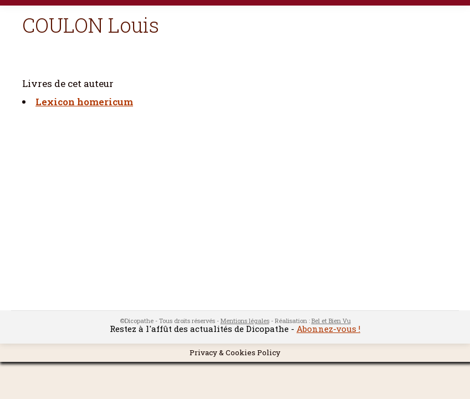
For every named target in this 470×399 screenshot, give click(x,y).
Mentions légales (245, 320)
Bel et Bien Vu (331, 320)
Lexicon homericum (84, 101)
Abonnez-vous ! (328, 328)
